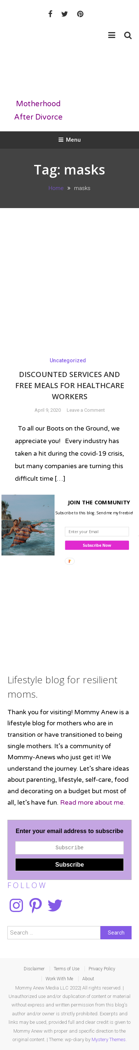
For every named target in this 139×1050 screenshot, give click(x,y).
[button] (68, 502)
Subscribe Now (97, 545)
